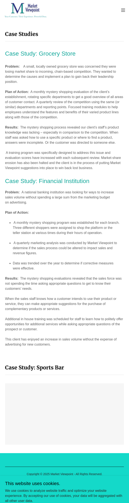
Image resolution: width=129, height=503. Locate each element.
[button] (123, 10)
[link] (25, 10)
